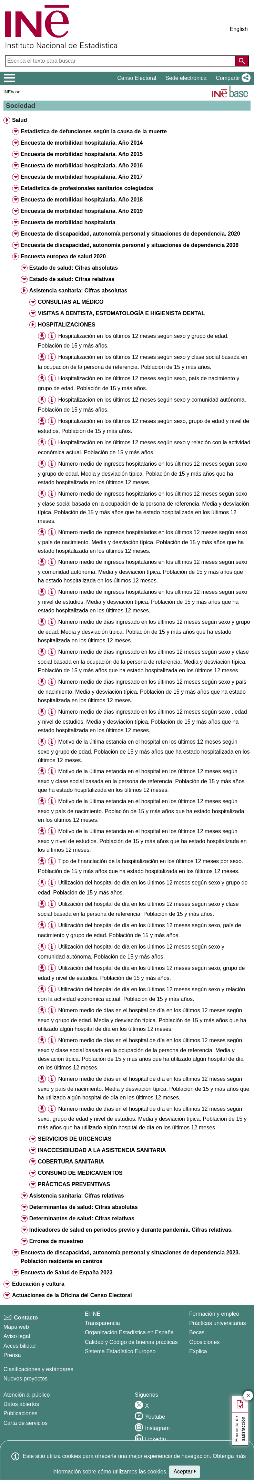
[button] (232, 78)
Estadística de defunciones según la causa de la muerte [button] (94, 131)
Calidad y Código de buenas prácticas (131, 1342)
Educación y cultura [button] (38, 1284)
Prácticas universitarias (217, 1323)
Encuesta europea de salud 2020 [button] (63, 256)
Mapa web (16, 1327)
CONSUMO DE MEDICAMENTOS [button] (80, 1173)
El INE (92, 1314)
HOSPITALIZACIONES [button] (66, 325)
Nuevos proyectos (25, 1378)
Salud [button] (19, 120)
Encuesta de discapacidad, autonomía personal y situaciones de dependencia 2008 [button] (129, 245)
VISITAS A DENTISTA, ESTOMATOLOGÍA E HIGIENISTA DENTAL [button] (121, 313)
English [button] (239, 29)
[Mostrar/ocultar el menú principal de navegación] (9, 78)
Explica (198, 1351)
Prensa (12, 1355)
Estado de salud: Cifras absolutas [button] (73, 268)
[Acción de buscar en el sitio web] (242, 60)
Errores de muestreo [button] (56, 1241)
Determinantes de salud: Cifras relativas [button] (81, 1218)
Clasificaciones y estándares (38, 1369)
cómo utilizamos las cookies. (133, 1471)
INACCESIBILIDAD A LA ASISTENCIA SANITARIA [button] (102, 1150)
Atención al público (26, 1395)
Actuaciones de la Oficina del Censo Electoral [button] (72, 1295)
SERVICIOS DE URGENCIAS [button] (75, 1139)
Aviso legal (16, 1336)
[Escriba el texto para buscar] (121, 60)
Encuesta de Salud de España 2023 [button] (67, 1272)
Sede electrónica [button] (185, 78)
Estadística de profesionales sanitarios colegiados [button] (87, 188)
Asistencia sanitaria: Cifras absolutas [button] (78, 290)
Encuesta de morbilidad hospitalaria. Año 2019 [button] (82, 211)
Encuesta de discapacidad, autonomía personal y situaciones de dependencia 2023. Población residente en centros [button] (130, 1257)
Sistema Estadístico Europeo (120, 1351)
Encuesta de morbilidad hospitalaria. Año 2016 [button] (82, 165)
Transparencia (102, 1323)
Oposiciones (204, 1342)
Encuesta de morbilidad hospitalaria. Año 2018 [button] (82, 200)
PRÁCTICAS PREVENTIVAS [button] (74, 1184)
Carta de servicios (25, 1423)
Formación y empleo (214, 1314)
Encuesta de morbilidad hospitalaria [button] (68, 222)
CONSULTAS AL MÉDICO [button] (71, 302)
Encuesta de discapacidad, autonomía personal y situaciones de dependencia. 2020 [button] (130, 234)
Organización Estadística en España (129, 1332)
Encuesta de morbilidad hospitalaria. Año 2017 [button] (82, 177)
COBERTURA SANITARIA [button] (71, 1162)
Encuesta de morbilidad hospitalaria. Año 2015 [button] (82, 154)
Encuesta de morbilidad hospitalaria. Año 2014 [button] (82, 143)
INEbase (11, 91)
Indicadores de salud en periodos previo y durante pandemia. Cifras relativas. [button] (131, 1230)
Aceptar (184, 1471)
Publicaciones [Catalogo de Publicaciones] (20, 1413)
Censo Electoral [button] (136, 78)
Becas (196, 1332)
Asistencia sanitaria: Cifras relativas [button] (76, 1196)
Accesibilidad (19, 1346)
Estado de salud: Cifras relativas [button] (71, 279)
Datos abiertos (21, 1404)
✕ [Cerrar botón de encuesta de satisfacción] (248, 1396)
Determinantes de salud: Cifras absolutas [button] (83, 1207)
